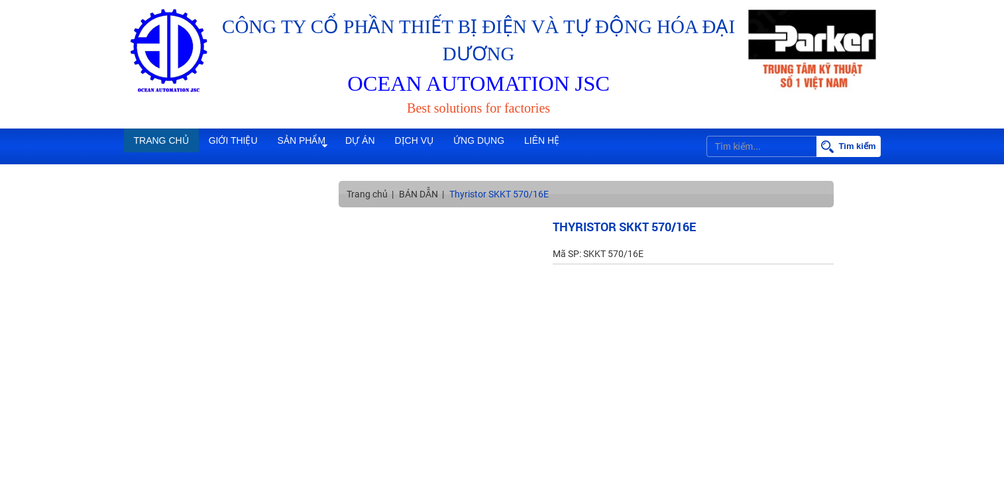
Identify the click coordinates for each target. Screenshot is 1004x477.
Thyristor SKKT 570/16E (499, 194)
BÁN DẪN (418, 194)
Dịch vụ (477, 146)
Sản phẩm (337, 146)
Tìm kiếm (848, 146)
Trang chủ (168, 146)
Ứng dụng (556, 146)
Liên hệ (633, 146)
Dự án (409, 146)
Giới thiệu (253, 146)
